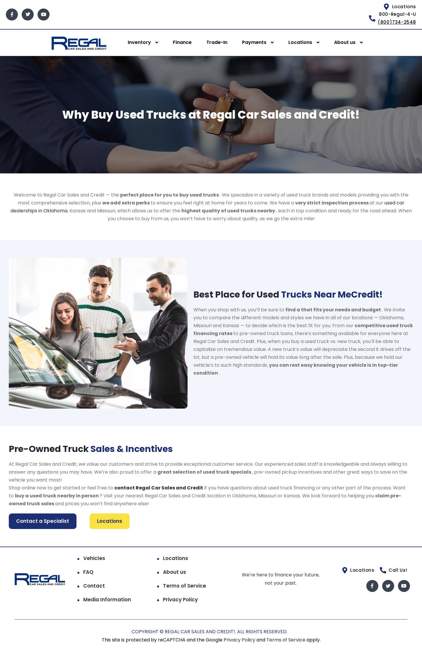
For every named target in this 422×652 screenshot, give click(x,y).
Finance (182, 42)
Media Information (107, 599)
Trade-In (216, 42)
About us (344, 42)
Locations (300, 42)
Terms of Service (184, 585)
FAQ (88, 571)
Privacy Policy (180, 599)
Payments (254, 42)
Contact (94, 585)
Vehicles (94, 557)
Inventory (139, 42)
